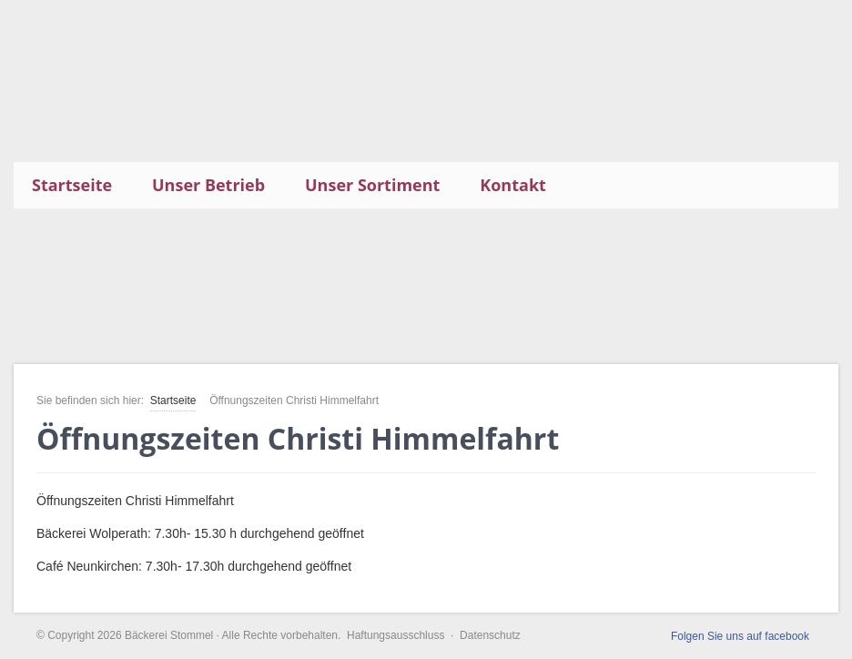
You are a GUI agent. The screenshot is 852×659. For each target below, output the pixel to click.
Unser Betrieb (208, 185)
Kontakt (513, 185)
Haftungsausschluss (395, 635)
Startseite (72, 185)
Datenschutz (490, 635)
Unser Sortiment (372, 185)
